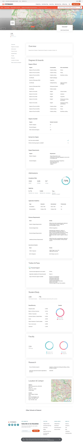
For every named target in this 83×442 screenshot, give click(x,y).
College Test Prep (46, 423)
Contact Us (67, 425)
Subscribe (36, 430)
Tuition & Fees (14, 51)
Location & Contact (15, 60)
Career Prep (51, 4)
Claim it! (32, 26)
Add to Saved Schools (64, 30)
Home (2, 7)
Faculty (12, 55)
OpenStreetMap (75, 9)
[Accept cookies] (59, 439)
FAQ (20, 1)
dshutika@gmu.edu (35, 397)
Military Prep (64, 4)
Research (13, 58)
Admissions (13, 49)
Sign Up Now (76, 4)
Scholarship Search (57, 427)
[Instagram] (18, 425)
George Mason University (15, 7)
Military (44, 429)
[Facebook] (12, 425)
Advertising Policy (68, 433)
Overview (13, 44)
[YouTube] (15, 425)
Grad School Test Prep (47, 425)
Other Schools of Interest (16, 62)
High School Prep (58, 4)
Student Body (14, 53)
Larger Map (3, 28)
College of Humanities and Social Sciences (29, 7)
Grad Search (56, 425)
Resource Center (57, 429)
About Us (67, 423)
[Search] (69, 4)
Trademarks (67, 431)
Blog (4, 1)
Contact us (24, 1)
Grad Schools (6, 7)
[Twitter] (9, 425)
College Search (56, 423)
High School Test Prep (47, 431)
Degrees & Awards (15, 46)
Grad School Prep (45, 4)
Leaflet (69, 9)
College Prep (38, 4)
